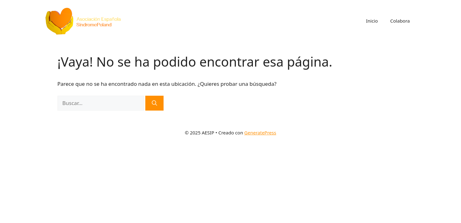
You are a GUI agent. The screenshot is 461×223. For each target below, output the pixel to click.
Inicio (372, 21)
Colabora (400, 21)
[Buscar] (154, 103)
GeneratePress (260, 132)
